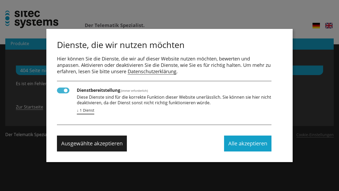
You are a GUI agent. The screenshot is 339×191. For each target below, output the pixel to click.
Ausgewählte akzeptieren (92, 143)
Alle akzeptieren (247, 143)
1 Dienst (85, 110)
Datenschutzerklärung (152, 71)
